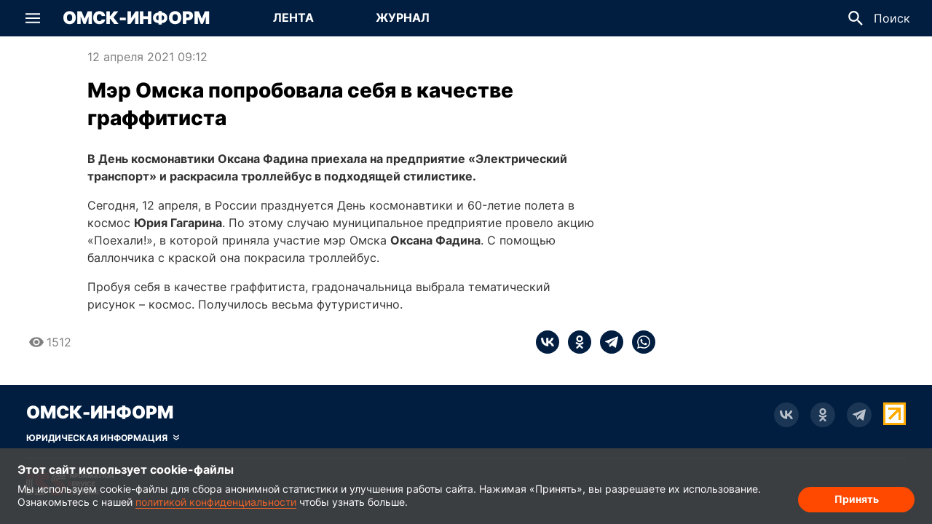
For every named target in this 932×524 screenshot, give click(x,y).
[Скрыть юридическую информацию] (102, 438)
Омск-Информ (136, 18)
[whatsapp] (639, 342)
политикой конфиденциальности (215, 502)
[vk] (547, 342)
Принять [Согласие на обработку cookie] (856, 499)
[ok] (575, 342)
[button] (33, 18)
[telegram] (607, 342)
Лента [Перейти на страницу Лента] (293, 17)
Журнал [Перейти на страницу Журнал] (403, 17)
